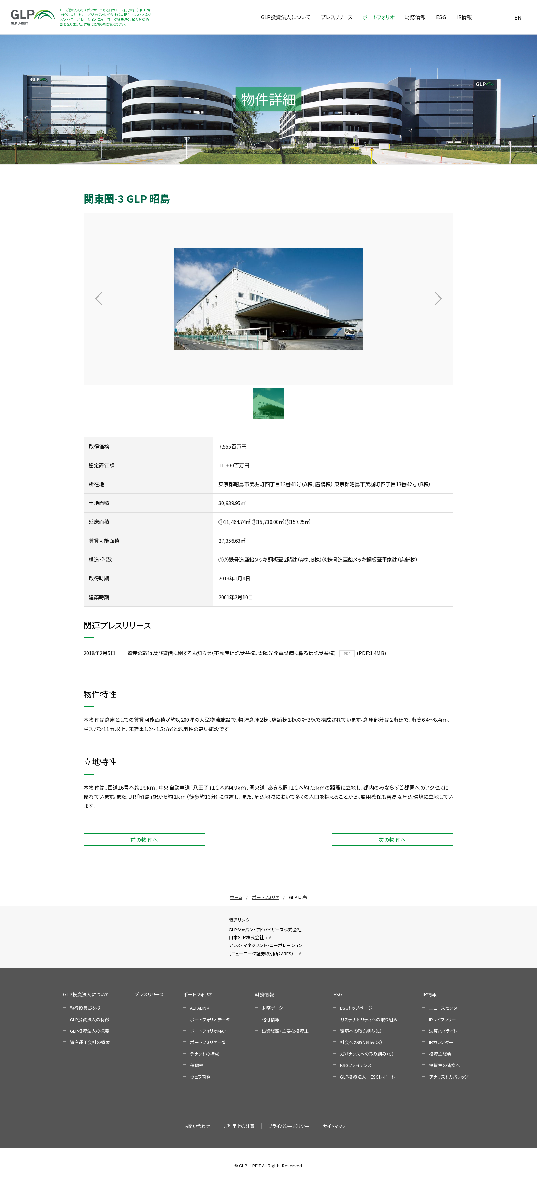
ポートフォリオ (265, 897)
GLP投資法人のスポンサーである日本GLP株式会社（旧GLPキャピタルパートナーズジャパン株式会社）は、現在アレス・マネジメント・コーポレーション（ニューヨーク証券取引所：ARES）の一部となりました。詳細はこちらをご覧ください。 (106, 17)
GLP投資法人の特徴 (89, 1019)
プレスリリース (149, 994)
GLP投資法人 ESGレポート (367, 1076)
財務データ (272, 1008)
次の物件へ (392, 839)
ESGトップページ (356, 1008)
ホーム (236, 897)
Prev (99, 298)
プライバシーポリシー (288, 1126)
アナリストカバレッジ (449, 1076)
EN (518, 17)
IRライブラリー (442, 1019)
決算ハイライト (443, 1031)
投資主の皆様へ (444, 1065)
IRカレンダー (441, 1042)
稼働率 (196, 1065)
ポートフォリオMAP (208, 1031)
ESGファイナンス (356, 1065)
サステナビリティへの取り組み (369, 1019)
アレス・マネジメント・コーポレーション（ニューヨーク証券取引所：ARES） (265, 949)
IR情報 (429, 994)
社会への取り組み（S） (361, 1042)
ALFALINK (199, 1008)
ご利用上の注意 (239, 1126)
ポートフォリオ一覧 (208, 1042)
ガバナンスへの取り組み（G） (367, 1053)
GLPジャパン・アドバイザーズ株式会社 (265, 929)
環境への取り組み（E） (361, 1031)
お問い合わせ (197, 1126)
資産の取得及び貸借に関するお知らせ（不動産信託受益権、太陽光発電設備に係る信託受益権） (232, 652)
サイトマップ (334, 1126)
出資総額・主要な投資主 (285, 1031)
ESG (337, 994)
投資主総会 (440, 1053)
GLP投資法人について (86, 994)
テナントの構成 (204, 1053)
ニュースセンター (445, 1008)
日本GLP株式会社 (246, 937)
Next (438, 298)
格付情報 (270, 1019)
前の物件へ (144, 839)
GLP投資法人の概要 (89, 1031)
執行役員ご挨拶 (85, 1008)
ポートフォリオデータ (210, 1019)
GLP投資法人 (33, 17)
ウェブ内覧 (200, 1076)
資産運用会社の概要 (90, 1042)
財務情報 (264, 994)
